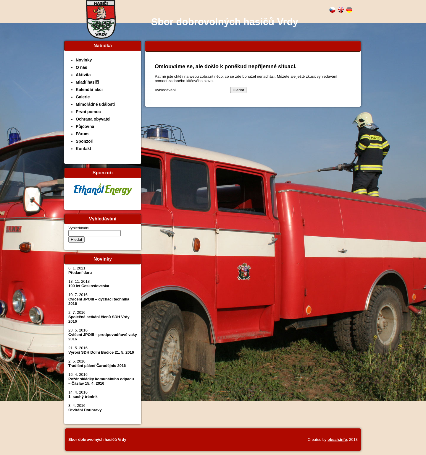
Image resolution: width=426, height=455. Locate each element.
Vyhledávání (78, 228)
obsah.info (337, 439)
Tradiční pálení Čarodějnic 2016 (97, 365)
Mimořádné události (95, 104)
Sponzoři (84, 141)
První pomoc (88, 111)
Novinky (84, 60)
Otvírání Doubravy (85, 410)
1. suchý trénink (83, 396)
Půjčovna (85, 126)
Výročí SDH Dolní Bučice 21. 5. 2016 (101, 352)
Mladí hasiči (87, 82)
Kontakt (83, 148)
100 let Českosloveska (88, 286)
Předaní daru (80, 272)
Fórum (82, 133)
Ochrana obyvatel (93, 119)
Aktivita (83, 74)
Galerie (83, 97)
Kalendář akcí (89, 89)
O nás (81, 67)
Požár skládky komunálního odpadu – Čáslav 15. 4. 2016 (101, 381)
